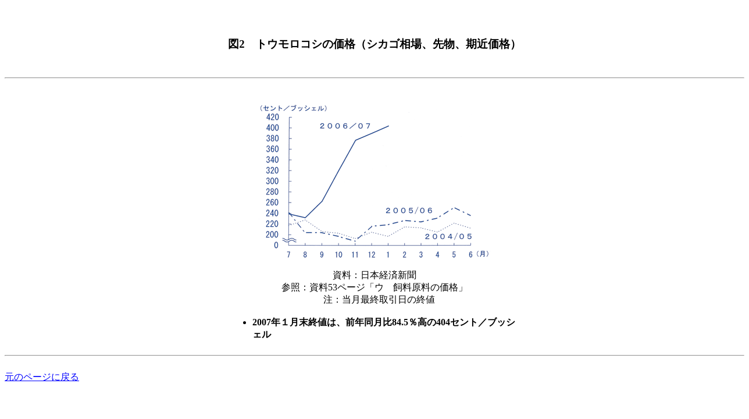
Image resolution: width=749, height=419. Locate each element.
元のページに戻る (42, 377)
